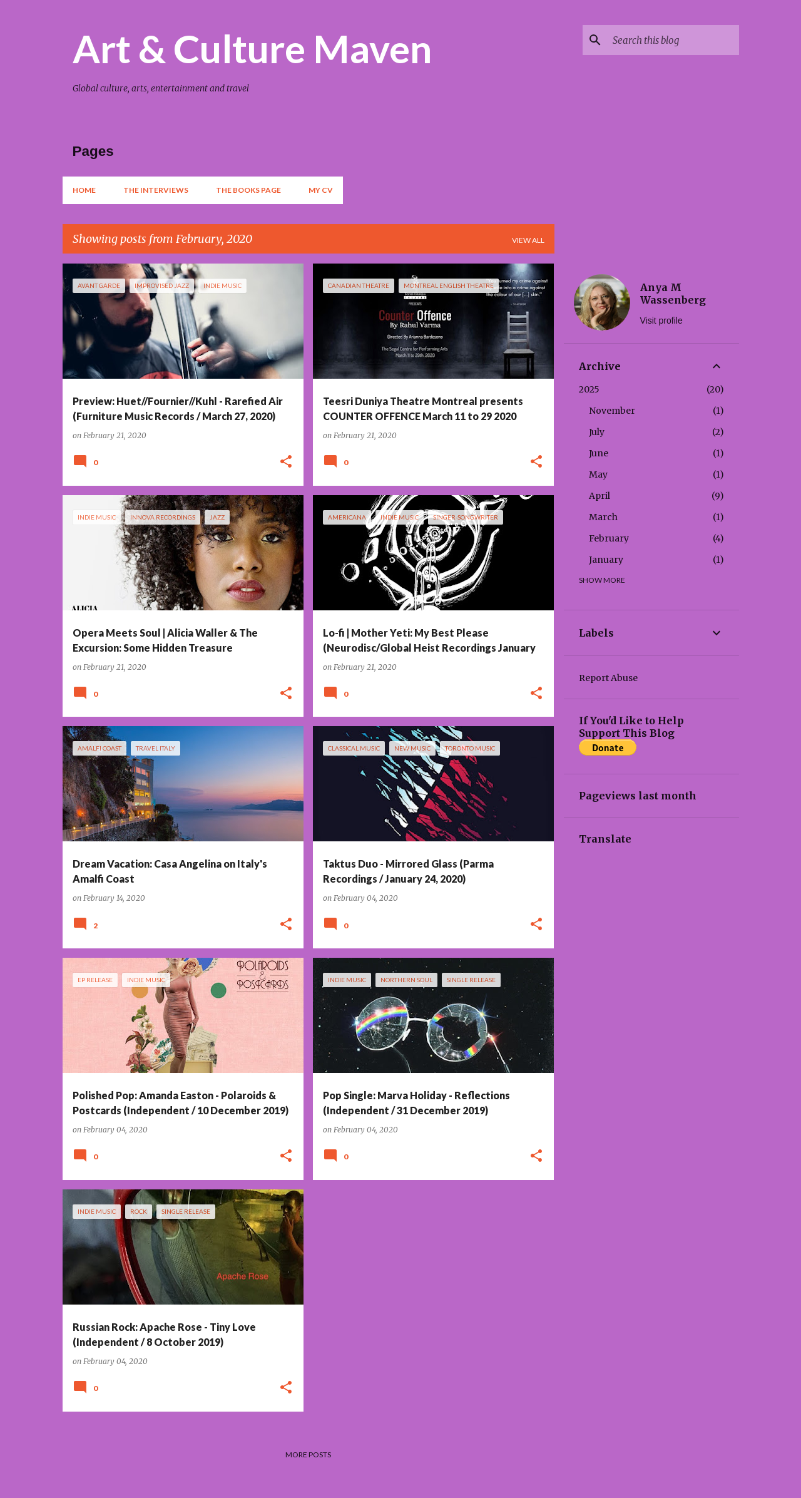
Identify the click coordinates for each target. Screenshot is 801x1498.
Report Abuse (608, 678)
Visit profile (661, 321)
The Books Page (248, 190)
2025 (589, 389)
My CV (321, 190)
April (599, 495)
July (597, 432)
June (598, 453)
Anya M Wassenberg (673, 293)
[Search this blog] (673, 40)
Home (84, 190)
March (603, 517)
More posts (308, 1454)
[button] (285, 462)
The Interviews (155, 190)
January (606, 559)
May (598, 474)
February (609, 538)
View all (528, 240)
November (612, 410)
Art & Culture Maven (252, 48)
